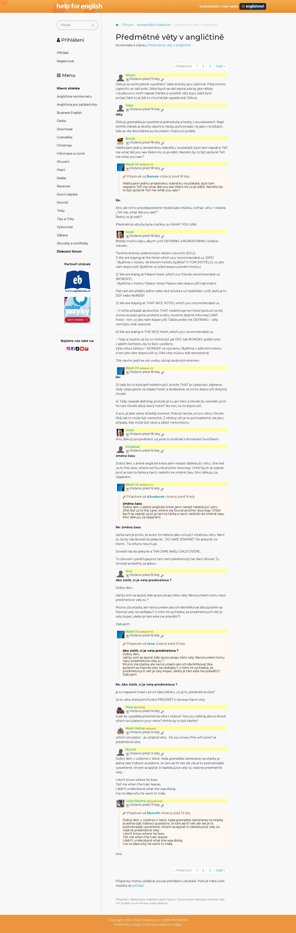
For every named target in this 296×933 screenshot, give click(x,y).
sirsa (129, 571)
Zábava (62, 235)
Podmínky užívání (128, 924)
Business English (69, 113)
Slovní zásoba (67, 194)
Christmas (64, 145)
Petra (135, 707)
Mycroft (131, 749)
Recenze (63, 186)
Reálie (61, 178)
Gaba (129, 105)
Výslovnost (65, 227)
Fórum (128, 25)
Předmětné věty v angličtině (169, 45)
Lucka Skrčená (144, 801)
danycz (130, 75)
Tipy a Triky (65, 219)
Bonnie (130, 138)
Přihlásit (63, 53)
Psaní (61, 170)
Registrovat (65, 61)
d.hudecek (133, 446)
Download (64, 129)
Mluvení (63, 162)
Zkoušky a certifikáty (72, 243)
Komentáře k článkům (154, 25)
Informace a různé (71, 153)
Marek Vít (139, 164)
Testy (61, 210)
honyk (130, 232)
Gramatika (64, 137)
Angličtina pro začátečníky (77, 104)
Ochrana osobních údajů (163, 924)
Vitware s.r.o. (151, 920)
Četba (61, 121)
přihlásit (138, 885)
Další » (220, 66)
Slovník (62, 202)
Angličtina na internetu (74, 96)
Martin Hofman (141, 728)
